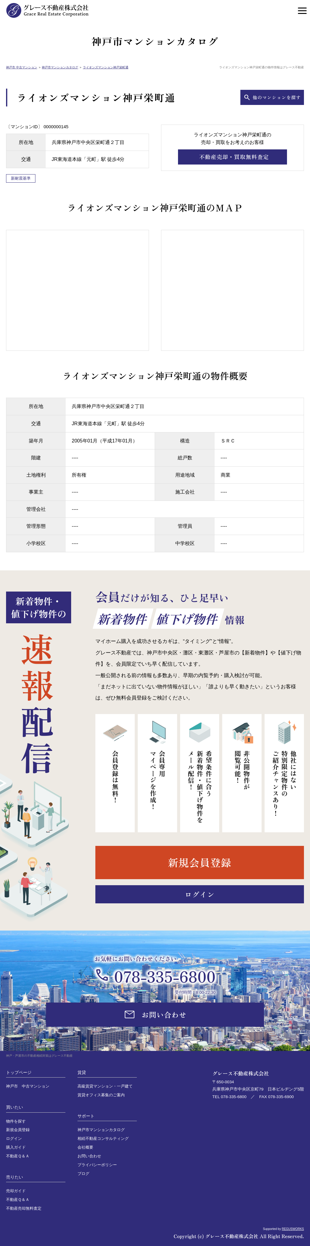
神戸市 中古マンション (21, 67)
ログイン (14, 1139)
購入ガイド (16, 1147)
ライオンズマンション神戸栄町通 (105, 67)
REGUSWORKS (293, 1229)
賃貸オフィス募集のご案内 (101, 1095)
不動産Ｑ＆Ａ (17, 1156)
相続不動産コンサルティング (103, 1139)
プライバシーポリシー (97, 1165)
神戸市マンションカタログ (60, 67)
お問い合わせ (89, 1156)
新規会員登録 (18, 1130)
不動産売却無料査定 (23, 1208)
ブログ (83, 1174)
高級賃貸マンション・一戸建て (105, 1086)
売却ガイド (16, 1191)
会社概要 (85, 1147)
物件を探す (16, 1121)
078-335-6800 (165, 976)
